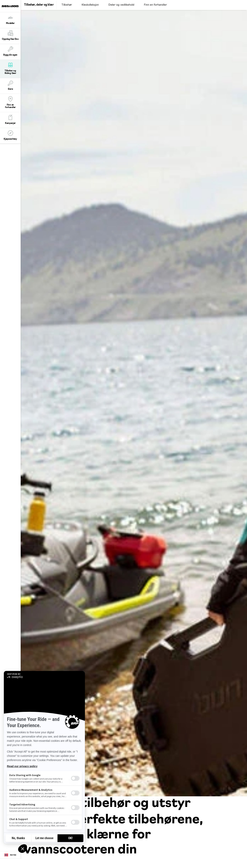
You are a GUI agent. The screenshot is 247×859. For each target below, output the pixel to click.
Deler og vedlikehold (121, 4)
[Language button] (10, 855)
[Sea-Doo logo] (10, 6)
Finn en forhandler (155, 4)
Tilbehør (67, 4)
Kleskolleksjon (90, 4)
